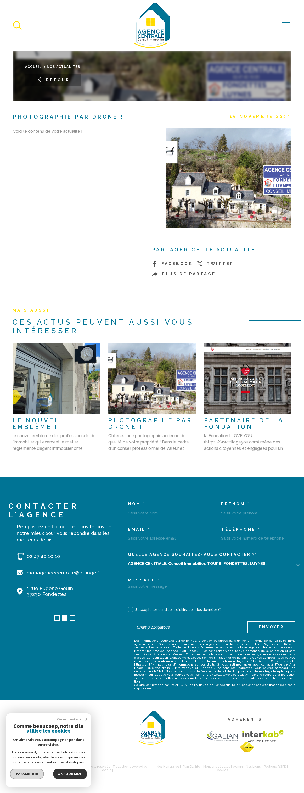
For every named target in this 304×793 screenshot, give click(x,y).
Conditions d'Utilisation (262, 685)
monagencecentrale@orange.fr (64, 572)
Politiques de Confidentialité (214, 685)
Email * (139, 529)
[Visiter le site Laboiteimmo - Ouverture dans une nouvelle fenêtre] (31, 768)
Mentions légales (216, 766)
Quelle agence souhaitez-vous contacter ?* (192, 555)
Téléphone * (240, 529)
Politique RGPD (275, 766)
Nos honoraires (168, 766)
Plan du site (191, 766)
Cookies (222, 770)
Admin (238, 766)
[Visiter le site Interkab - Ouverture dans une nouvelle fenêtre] (263, 736)
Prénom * (235, 504)
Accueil (33, 67)
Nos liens (253, 766)
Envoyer (271, 627)
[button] (57, 618)
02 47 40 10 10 (43, 556)
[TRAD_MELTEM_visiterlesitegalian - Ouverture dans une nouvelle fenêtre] (222, 736)
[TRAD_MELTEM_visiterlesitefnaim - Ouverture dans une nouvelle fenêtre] (247, 747)
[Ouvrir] (17, 25)
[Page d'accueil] (152, 25)
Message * (144, 580)
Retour (53, 79)
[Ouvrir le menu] (286, 25)
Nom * (137, 504)
